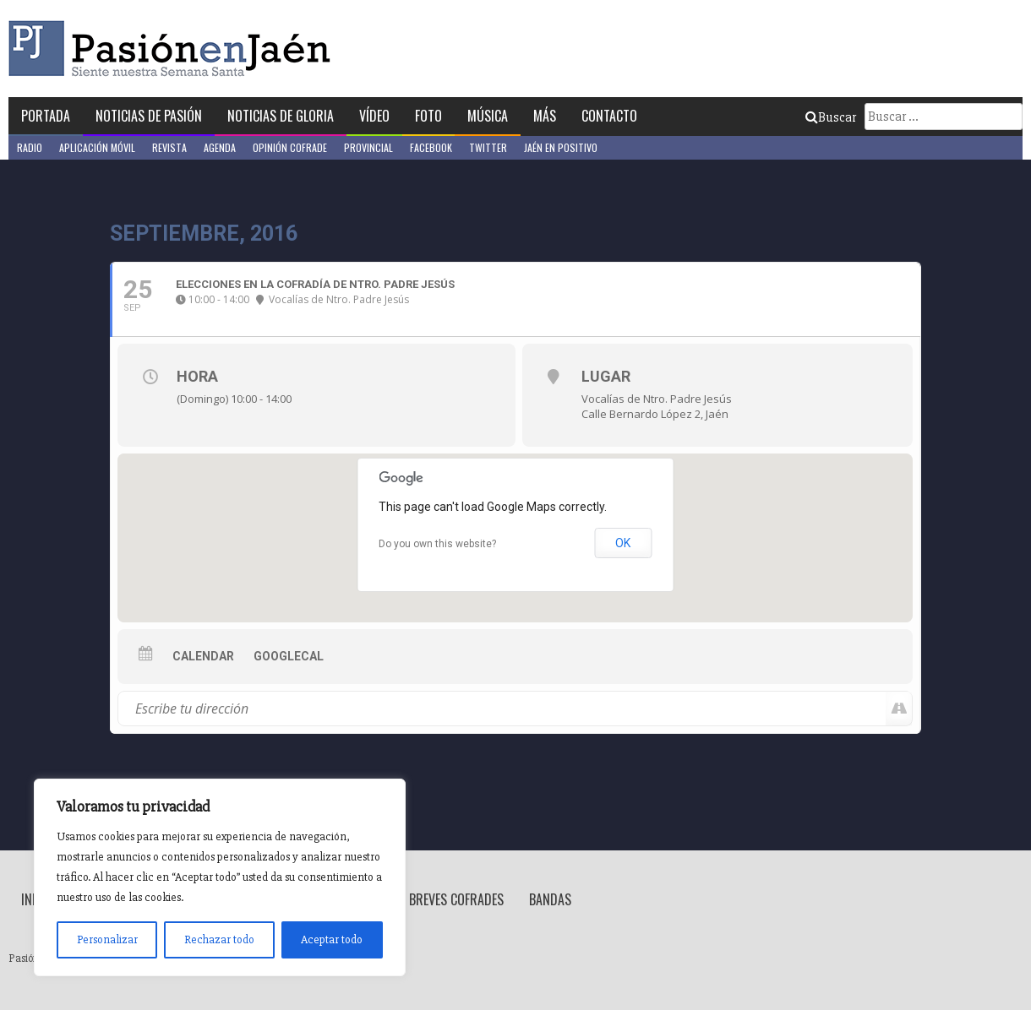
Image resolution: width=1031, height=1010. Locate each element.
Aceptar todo (332, 939)
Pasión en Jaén (174, 48)
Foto (428, 116)
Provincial (368, 147)
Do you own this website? (437, 544)
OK (622, 543)
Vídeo (374, 116)
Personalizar (107, 939)
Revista (169, 147)
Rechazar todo (219, 939)
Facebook (431, 147)
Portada (45, 116)
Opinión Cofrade (290, 147)
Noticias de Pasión (148, 116)
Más (544, 116)
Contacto (609, 116)
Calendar (203, 656)
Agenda (220, 147)
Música (487, 116)
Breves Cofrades (456, 899)
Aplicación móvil (97, 147)
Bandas (550, 899)
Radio (29, 147)
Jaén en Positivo (560, 147)
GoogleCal (289, 656)
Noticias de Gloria (280, 116)
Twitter (488, 147)
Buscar (830, 117)
